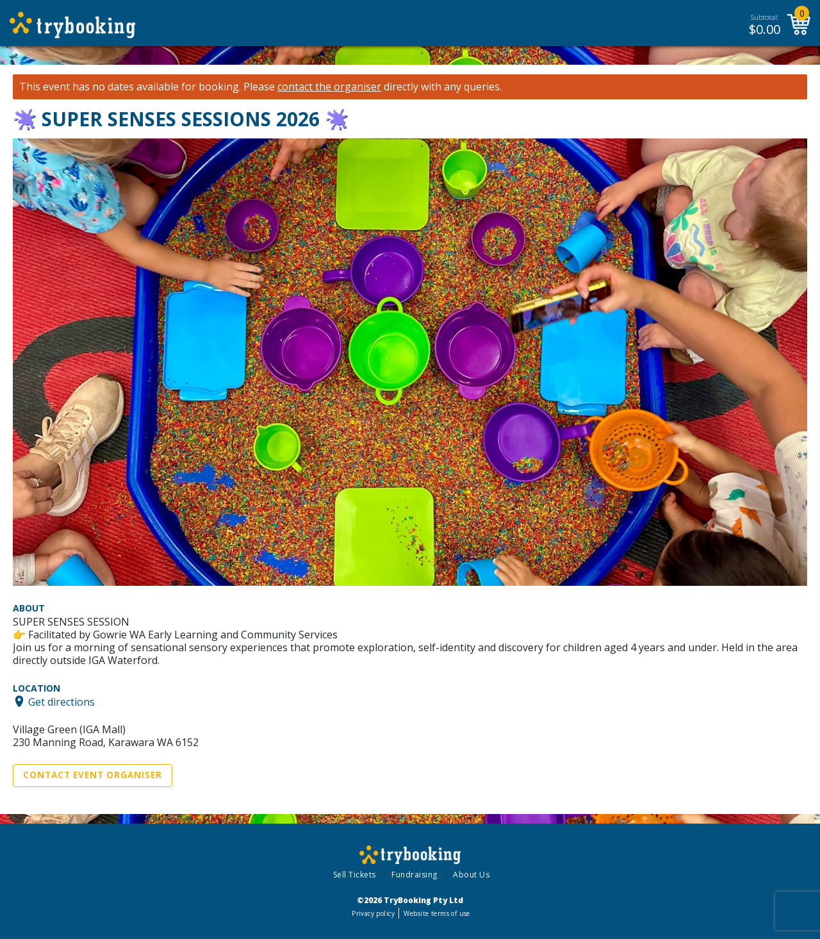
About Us (471, 874)
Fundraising (414, 874)
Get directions (61, 701)
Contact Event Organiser (92, 775)
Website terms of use (437, 913)
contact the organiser (329, 87)
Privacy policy (373, 913)
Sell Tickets (354, 874)
